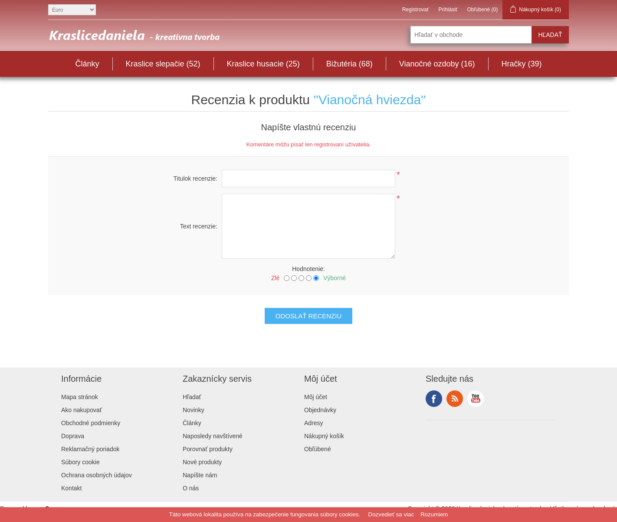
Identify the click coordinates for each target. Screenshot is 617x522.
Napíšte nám (200, 475)
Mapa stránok (79, 396)
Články (87, 63)
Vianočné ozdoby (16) (437, 63)
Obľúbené (317, 449)
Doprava (72, 436)
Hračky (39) (522, 63)
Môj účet (315, 396)
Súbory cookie (80, 462)
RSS (454, 398)
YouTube (475, 398)
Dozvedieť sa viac (391, 514)
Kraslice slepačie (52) (163, 63)
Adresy (313, 423)
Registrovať (415, 10)
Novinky (193, 409)
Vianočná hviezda (369, 100)
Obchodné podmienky (90, 423)
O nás (191, 488)
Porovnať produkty (208, 449)
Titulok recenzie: (195, 178)
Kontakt (71, 488)
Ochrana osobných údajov (96, 475)
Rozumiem (434, 514)
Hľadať (192, 396)
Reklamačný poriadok (90, 449)
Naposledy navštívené (213, 436)
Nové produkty (202, 462)
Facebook (434, 398)
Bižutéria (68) (349, 63)
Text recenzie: (198, 226)
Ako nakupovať (81, 409)
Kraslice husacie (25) (263, 63)
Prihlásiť (448, 10)
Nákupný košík (324, 436)
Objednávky (320, 409)
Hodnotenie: (308, 268)
